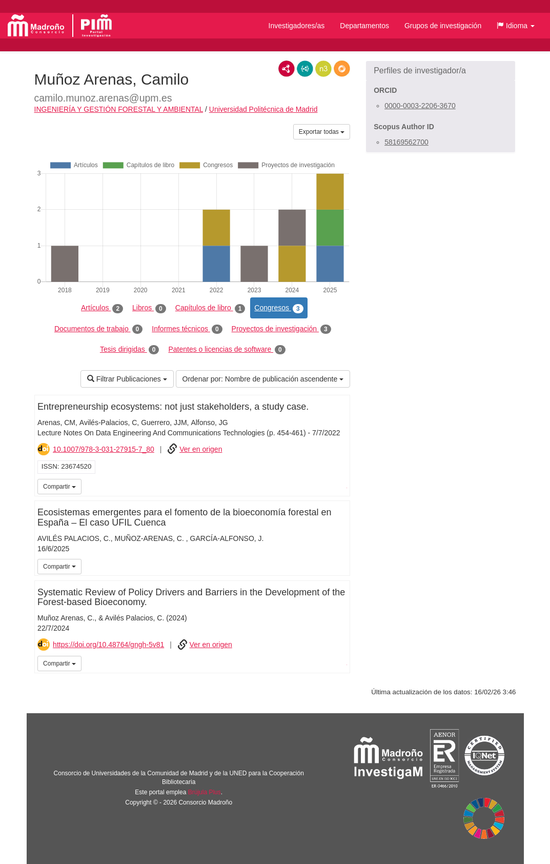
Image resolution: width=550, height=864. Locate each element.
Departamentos (364, 26)
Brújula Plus (204, 792)
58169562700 (406, 142)
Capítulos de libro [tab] (210, 308)
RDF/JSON (342, 69)
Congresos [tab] (278, 308)
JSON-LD (305, 69)
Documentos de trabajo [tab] (98, 329)
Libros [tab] (149, 308)
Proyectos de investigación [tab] (281, 329)
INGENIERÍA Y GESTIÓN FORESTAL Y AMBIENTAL (118, 109)
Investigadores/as (297, 26)
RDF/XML (286, 69)
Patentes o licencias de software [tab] (226, 349)
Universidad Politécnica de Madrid (263, 109)
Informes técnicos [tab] (187, 329)
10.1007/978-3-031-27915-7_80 (103, 449)
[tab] (440, 71)
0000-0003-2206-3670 (420, 106)
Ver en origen (200, 449)
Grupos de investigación (442, 26)
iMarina (341, 485)
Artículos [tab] (102, 308)
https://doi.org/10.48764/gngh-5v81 (108, 644)
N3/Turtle (323, 69)
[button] (515, 25)
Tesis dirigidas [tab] (129, 349)
